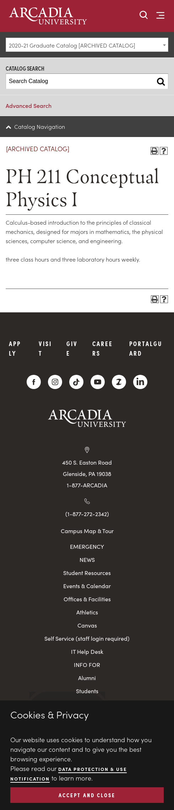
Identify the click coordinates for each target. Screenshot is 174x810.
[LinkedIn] (140, 382)
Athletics (87, 612)
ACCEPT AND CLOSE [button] (87, 795)
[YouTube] (98, 382)
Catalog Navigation (39, 126)
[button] (144, 15)
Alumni (87, 678)
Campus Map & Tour (87, 531)
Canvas (87, 625)
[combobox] (87, 45)
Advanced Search (28, 105)
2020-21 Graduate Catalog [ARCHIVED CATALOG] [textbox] (72, 45)
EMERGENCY (87, 546)
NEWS (87, 560)
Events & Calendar (87, 586)
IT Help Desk (87, 651)
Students (87, 691)
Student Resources (87, 573)
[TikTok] (76, 382)
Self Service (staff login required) (87, 638)
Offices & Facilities (87, 599)
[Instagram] (55, 382)
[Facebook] (34, 382)
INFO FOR (87, 665)
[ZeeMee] (119, 382)
